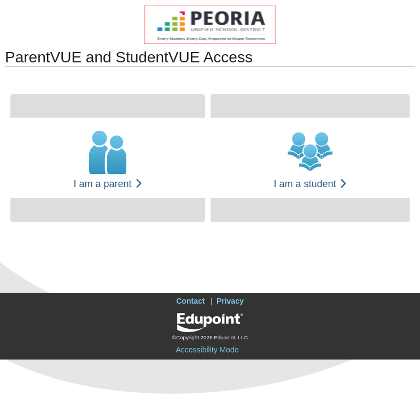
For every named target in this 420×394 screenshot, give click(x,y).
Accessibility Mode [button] (207, 349)
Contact (190, 301)
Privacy (230, 301)
